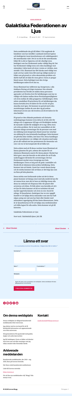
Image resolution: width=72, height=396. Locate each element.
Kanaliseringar (36, 22)
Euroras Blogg (13, 391)
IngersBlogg (23, 39)
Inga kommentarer (50, 39)
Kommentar (17, 253)
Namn (16, 268)
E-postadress (41, 268)
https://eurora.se (8, 374)
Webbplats (17, 276)
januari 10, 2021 (36, 39)
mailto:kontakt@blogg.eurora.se (48, 323)
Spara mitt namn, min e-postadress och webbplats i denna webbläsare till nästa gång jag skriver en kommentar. (35, 284)
